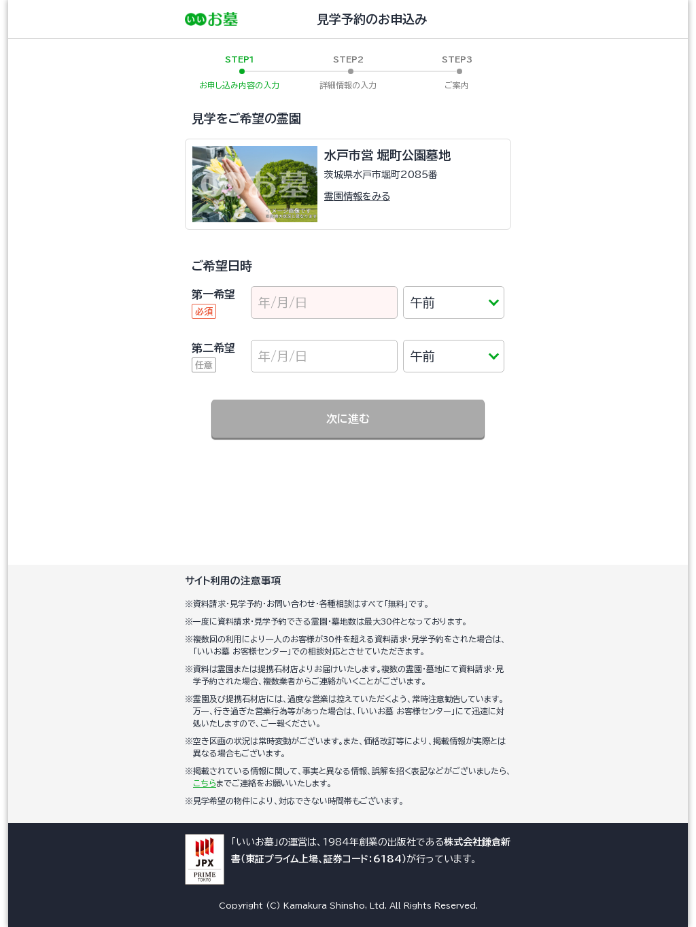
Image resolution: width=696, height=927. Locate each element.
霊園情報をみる (357, 196)
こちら (204, 783)
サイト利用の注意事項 (233, 581)
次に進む (348, 418)
